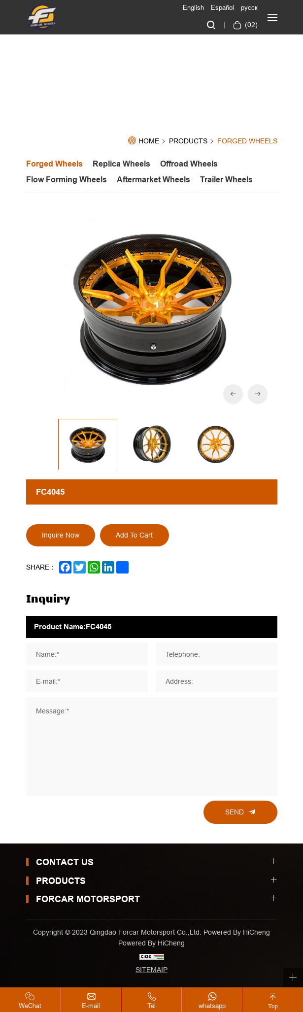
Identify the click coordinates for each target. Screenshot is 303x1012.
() (250, 25)
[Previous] (233, 394)
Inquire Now (60, 535)
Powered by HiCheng (151, 943)
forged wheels (247, 141)
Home (148, 141)
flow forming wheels (66, 179)
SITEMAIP (151, 970)
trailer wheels (226, 179)
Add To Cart (134, 535)
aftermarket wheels (153, 179)
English (193, 7)
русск (249, 7)
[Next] (258, 394)
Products (188, 141)
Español (222, 7)
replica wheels (121, 163)
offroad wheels (189, 163)
